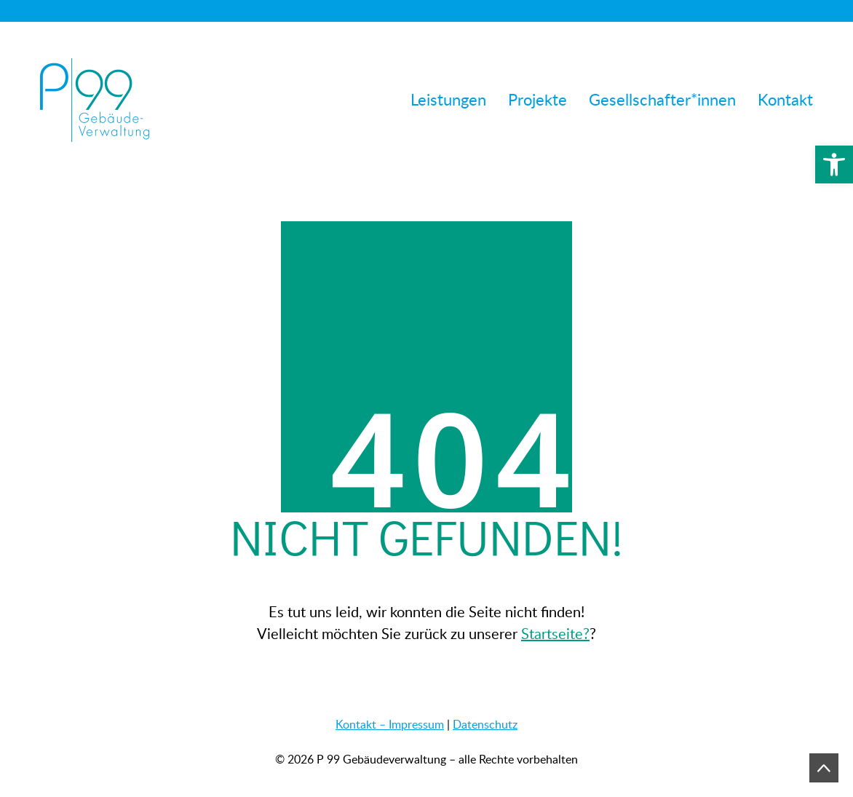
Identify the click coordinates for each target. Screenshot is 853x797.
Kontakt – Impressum (390, 724)
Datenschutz (485, 724)
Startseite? (555, 633)
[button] (834, 164)
